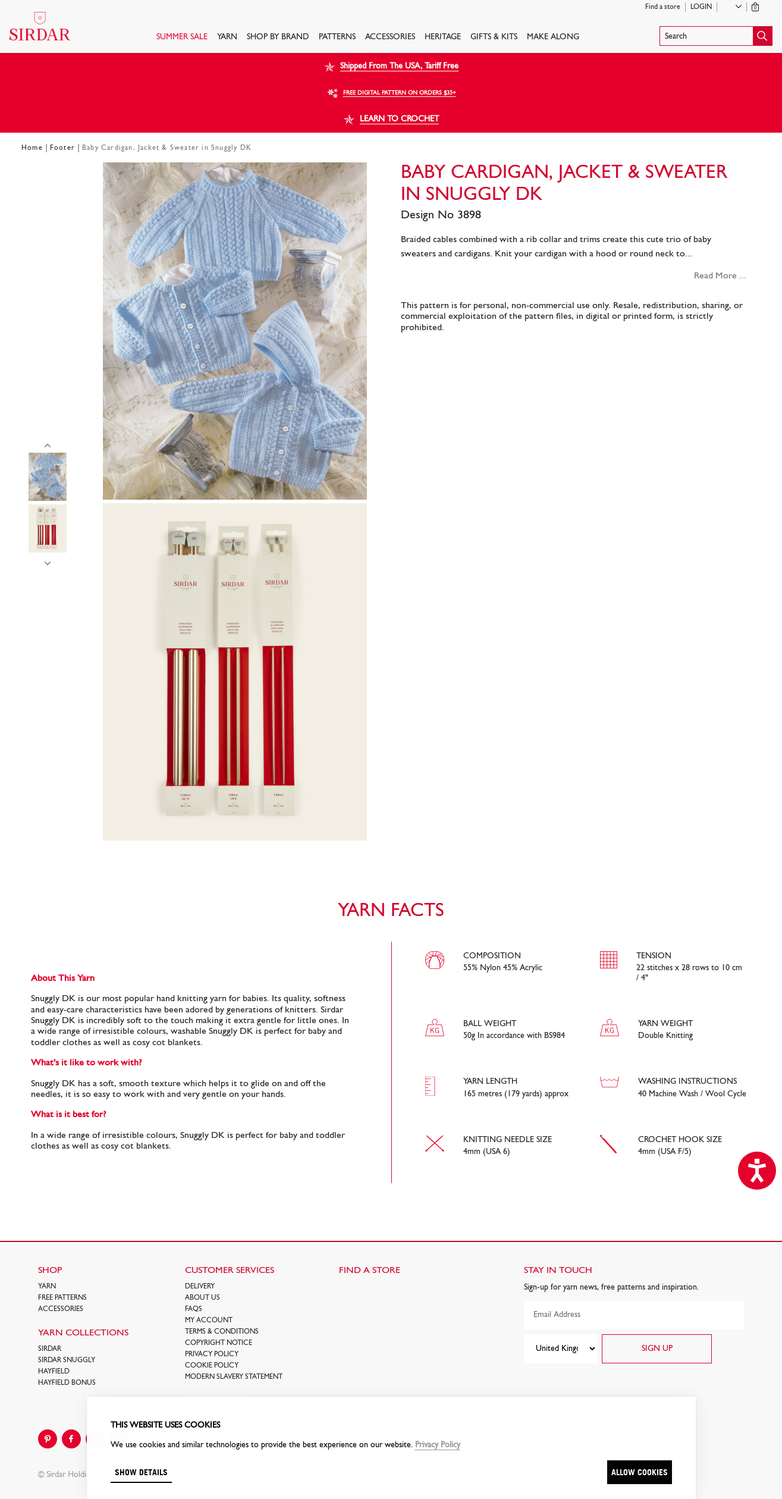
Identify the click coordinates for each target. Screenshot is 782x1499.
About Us (202, 1298)
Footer (62, 148)
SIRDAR (49, 1349)
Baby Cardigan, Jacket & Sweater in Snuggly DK (167, 148)
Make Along (553, 37)
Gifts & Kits (493, 37)
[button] (715, 36)
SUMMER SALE (182, 37)
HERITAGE (443, 37)
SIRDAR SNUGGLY (66, 1360)
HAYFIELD (54, 1371)
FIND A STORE (369, 1270)
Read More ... (720, 276)
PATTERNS (337, 37)
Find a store (662, 7)
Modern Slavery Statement (233, 1377)
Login (701, 7)
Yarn (227, 37)
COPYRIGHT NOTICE (218, 1343)
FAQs (193, 1309)
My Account (209, 1320)
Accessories (390, 37)
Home (32, 148)
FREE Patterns (62, 1298)
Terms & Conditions (222, 1331)
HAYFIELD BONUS (67, 1383)
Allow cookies (639, 1472)
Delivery (200, 1286)
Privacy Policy (211, 1354)
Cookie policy (211, 1365)
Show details (141, 1472)
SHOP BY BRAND (278, 37)
